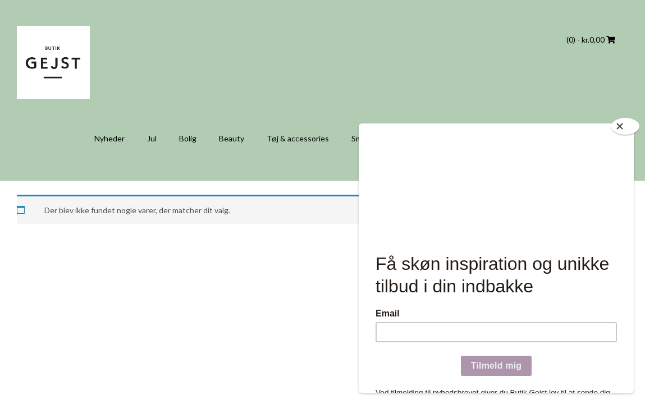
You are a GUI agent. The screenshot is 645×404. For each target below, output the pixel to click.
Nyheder (109, 138)
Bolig (187, 138)
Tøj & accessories (298, 138)
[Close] (625, 126)
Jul (152, 138)
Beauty (231, 138)
